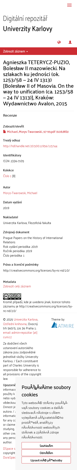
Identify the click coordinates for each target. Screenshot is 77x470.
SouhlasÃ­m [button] (46, 445)
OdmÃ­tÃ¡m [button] (46, 452)
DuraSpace (10, 457)
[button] (59, 42)
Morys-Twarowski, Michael (20, 193)
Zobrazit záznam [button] (15, 51)
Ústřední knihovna (15, 324)
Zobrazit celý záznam (17, 286)
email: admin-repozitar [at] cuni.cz (20, 334)
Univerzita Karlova (26, 319)
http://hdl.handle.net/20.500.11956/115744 (30, 146)
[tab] (38, 161)
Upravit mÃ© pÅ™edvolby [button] (46, 460)
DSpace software (14, 448)
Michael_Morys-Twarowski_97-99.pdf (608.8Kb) (36, 131)
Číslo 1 (7, 176)
